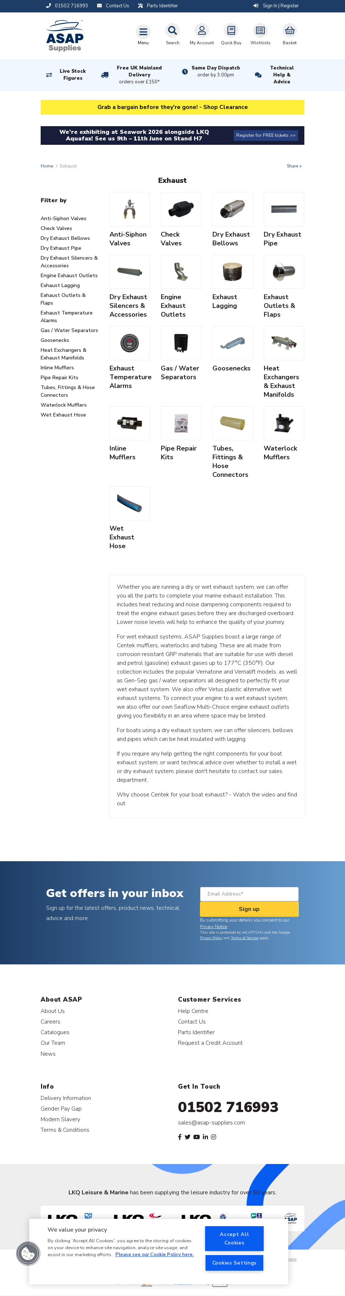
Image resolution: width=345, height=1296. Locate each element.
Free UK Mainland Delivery (139, 75)
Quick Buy (231, 34)
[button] (28, 1253)
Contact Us (192, 1021)
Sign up (249, 909)
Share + (294, 166)
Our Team (53, 1043)
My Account (202, 34)
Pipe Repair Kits (59, 377)
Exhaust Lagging (60, 285)
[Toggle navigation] (143, 34)
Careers (50, 1021)
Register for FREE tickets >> (266, 135)
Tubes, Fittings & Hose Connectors (68, 391)
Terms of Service (244, 938)
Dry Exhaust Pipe (61, 248)
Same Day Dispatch (216, 72)
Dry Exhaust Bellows (65, 238)
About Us (53, 1011)
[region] (158, 1251)
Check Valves (56, 228)
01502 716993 (228, 1107)
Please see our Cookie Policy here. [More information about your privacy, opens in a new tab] (154, 1254)
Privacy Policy (211, 938)
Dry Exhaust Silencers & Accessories (69, 262)
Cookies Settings (234, 1262)
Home (47, 166)
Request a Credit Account (210, 1043)
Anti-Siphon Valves (63, 218)
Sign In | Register (276, 6)
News (48, 1054)
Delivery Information (66, 1098)
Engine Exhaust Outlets (69, 275)
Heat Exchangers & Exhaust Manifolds (63, 354)
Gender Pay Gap (61, 1108)
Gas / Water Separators (69, 330)
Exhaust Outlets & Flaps (63, 299)
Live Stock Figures (73, 75)
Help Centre (193, 1011)
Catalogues (55, 1032)
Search (172, 34)
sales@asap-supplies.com (211, 1123)
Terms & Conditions (65, 1130)
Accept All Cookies (234, 1238)
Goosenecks (55, 340)
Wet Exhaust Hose (63, 414)
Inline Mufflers (57, 367)
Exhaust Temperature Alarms (67, 316)
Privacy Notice (213, 927)
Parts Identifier (196, 1032)
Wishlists (261, 34)
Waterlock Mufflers (64, 405)
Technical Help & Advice (282, 75)
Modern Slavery (60, 1119)
